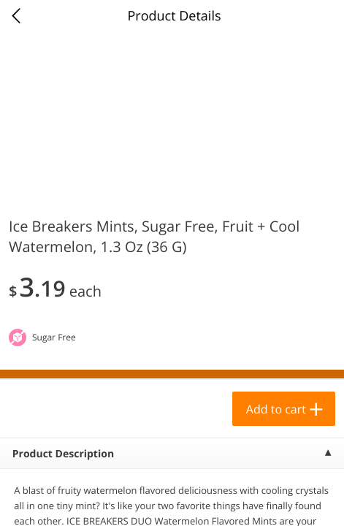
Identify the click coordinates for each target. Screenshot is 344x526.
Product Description (63, 454)
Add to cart (276, 409)
